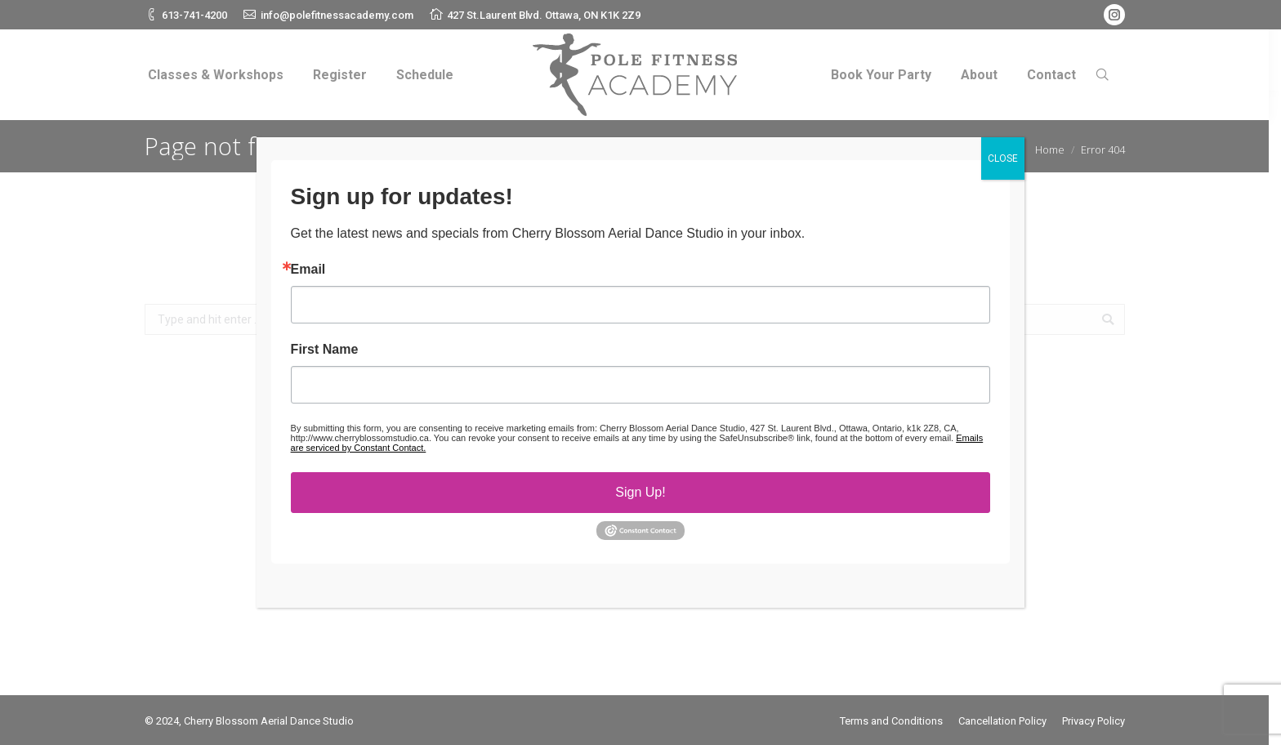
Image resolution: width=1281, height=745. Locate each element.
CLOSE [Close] (1003, 158)
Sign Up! (640, 492)
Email (308, 269)
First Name (325, 349)
